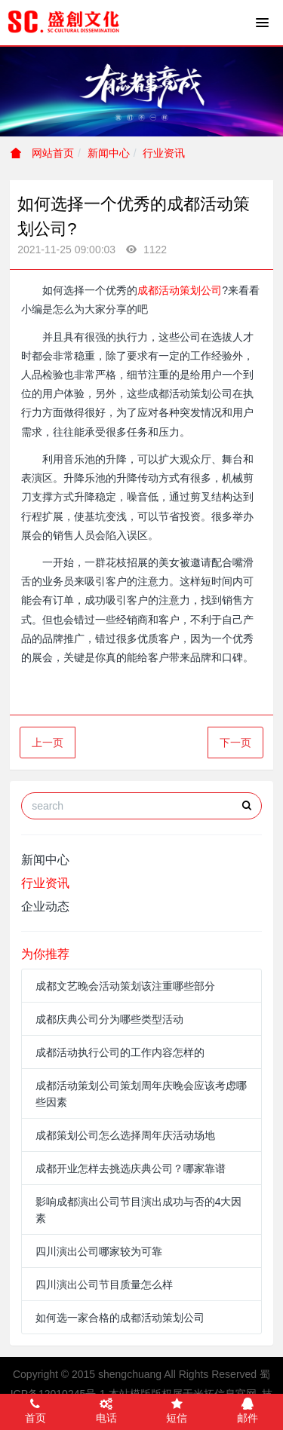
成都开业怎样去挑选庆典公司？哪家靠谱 (130, 1168)
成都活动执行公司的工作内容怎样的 (120, 1052)
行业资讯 (164, 153)
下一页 (235, 742)
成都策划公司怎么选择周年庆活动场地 (125, 1135)
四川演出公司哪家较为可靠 (98, 1251)
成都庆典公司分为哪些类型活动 (109, 1019)
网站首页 (42, 153)
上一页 (47, 742)
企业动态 (45, 906)
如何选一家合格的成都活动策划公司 (120, 1318)
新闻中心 (109, 153)
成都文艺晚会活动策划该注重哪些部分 (125, 986)
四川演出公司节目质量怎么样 (104, 1284)
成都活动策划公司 (179, 290)
